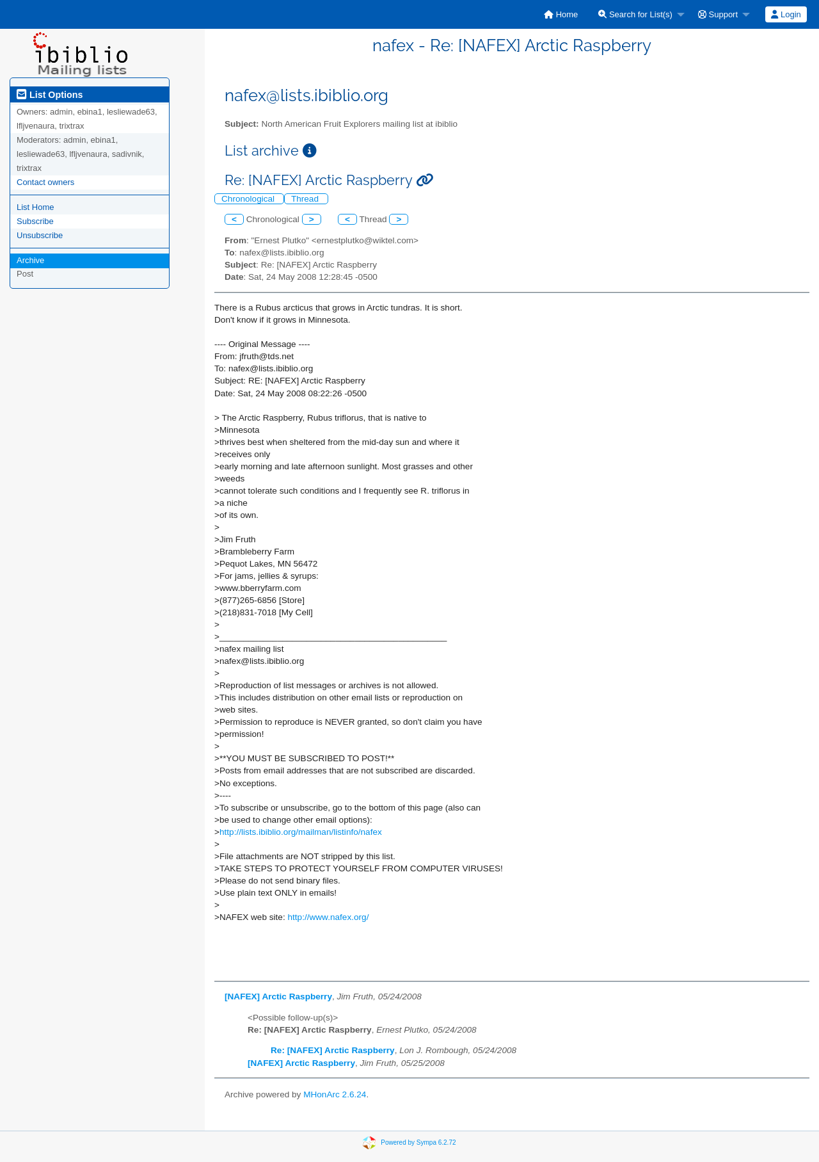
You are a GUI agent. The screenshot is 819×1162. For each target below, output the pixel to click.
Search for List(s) (635, 14)
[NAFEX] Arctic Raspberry (278, 996)
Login (785, 14)
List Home (35, 207)
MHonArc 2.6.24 (334, 1094)
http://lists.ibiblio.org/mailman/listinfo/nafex (300, 832)
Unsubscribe (40, 235)
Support (718, 14)
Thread (306, 199)
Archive (30, 260)
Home (561, 14)
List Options (50, 95)
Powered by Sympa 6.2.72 (418, 1142)
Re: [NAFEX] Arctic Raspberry (333, 1050)
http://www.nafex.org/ (328, 917)
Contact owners (45, 182)
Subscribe (35, 221)
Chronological (249, 199)
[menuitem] (561, 14)
